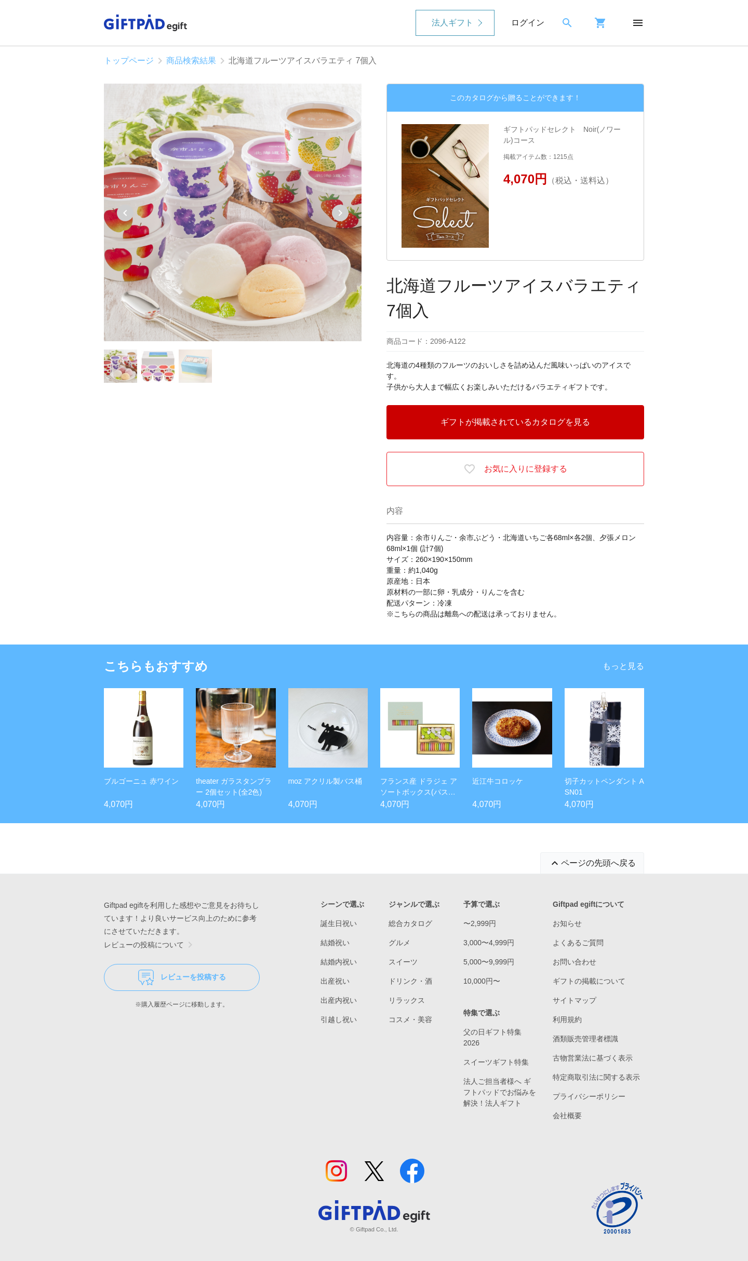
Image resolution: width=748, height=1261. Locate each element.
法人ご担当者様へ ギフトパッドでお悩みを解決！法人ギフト (499, 1092)
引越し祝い (338, 1019)
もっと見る (623, 666)
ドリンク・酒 (410, 981)
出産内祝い (338, 1000)
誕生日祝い (338, 923)
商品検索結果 (191, 60)
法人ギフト (452, 22)
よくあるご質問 (578, 942)
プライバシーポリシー (589, 1096)
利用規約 (567, 1019)
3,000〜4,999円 (488, 942)
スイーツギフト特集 (496, 1062)
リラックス (407, 1000)
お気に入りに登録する (515, 469)
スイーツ (403, 962)
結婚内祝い (338, 962)
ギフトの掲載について (589, 981)
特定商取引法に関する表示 (596, 1077)
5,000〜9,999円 (488, 962)
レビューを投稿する (182, 977)
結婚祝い (335, 942)
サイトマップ (574, 1000)
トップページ (129, 60)
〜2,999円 (479, 923)
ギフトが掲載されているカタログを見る (515, 422)
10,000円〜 (481, 981)
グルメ (399, 942)
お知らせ (567, 923)
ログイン (527, 22)
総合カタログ (410, 923)
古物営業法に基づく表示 (593, 1058)
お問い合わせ (574, 962)
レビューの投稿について (150, 944)
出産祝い (335, 981)
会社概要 (567, 1115)
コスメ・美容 (410, 1019)
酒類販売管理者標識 (585, 1039)
